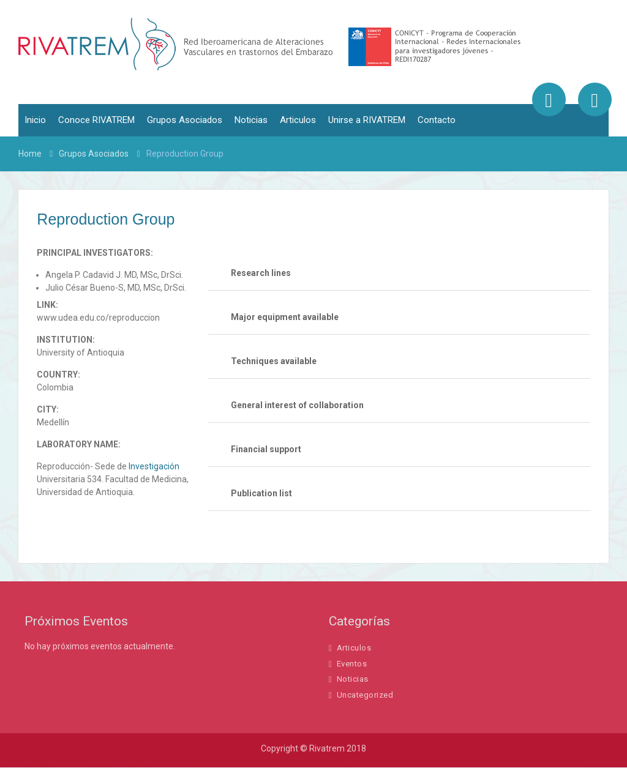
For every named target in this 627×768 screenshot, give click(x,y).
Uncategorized (365, 694)
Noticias (251, 120)
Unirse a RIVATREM (366, 120)
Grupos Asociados (184, 120)
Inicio (35, 120)
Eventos (352, 663)
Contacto (437, 120)
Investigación (154, 466)
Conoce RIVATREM (96, 120)
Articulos (298, 120)
